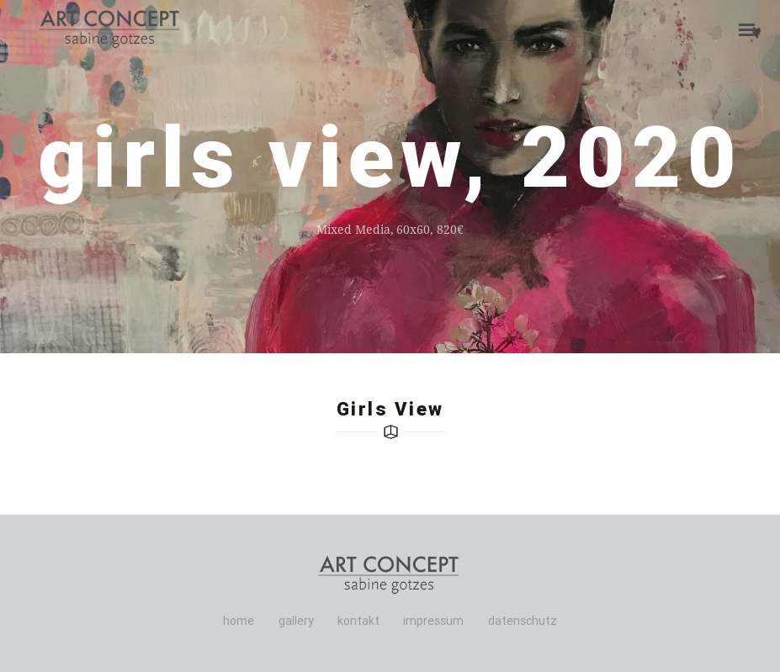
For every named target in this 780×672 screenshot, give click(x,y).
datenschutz (522, 620)
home (238, 620)
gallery (296, 620)
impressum (433, 620)
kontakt (358, 620)
